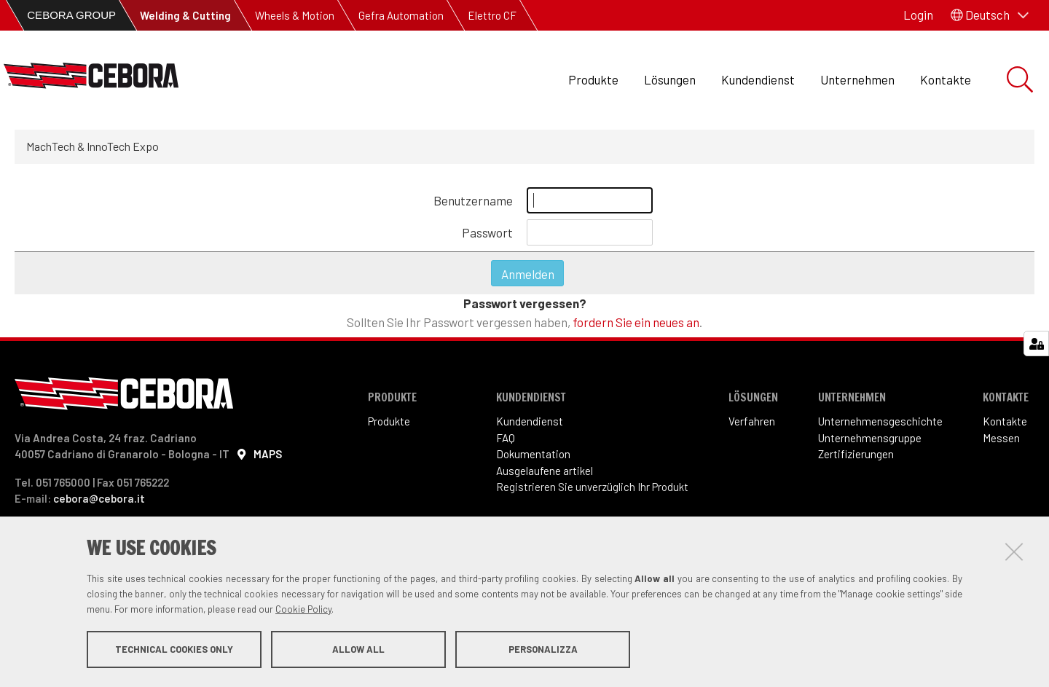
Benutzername (473, 200)
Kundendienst (758, 79)
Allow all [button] (358, 649)
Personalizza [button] (543, 649)
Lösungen (670, 79)
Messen (1001, 437)
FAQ (505, 437)
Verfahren (751, 421)
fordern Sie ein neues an (636, 322)
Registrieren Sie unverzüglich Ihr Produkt (592, 486)
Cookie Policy (303, 609)
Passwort (487, 232)
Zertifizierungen (856, 453)
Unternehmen (857, 79)
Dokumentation (533, 453)
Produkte (593, 79)
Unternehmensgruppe (870, 437)
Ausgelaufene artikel (544, 470)
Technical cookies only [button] (174, 649)
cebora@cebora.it (99, 498)
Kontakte (945, 79)
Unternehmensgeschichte (880, 421)
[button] (989, 15)
